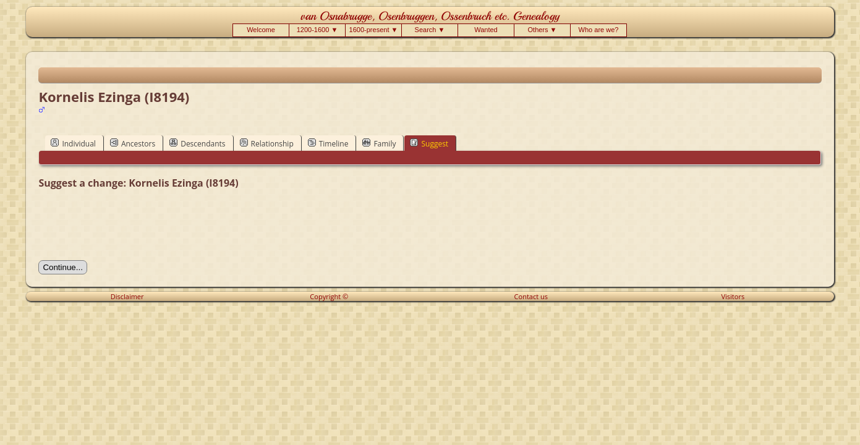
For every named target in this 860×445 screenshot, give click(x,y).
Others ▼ (542, 29)
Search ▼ (430, 29)
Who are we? (599, 29)
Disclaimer (127, 296)
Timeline (328, 143)
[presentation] (132, 225)
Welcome (261, 29)
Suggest (429, 143)
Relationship (267, 143)
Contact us (531, 296)
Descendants (197, 143)
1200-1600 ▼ (317, 29)
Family (379, 143)
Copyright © (329, 296)
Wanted (486, 29)
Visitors (733, 296)
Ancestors (132, 143)
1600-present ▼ (373, 29)
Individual (73, 143)
